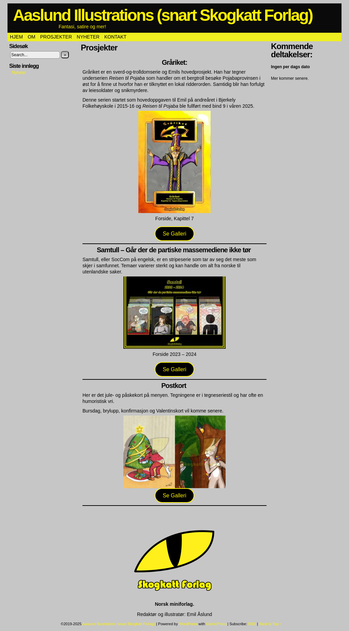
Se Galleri (174, 234)
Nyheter (88, 37)
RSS (252, 624)
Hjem (16, 37)
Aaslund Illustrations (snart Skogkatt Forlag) (162, 15)
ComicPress (216, 624)
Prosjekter (56, 37)
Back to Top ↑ (270, 624)
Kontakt (115, 37)
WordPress (188, 624)
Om (31, 37)
